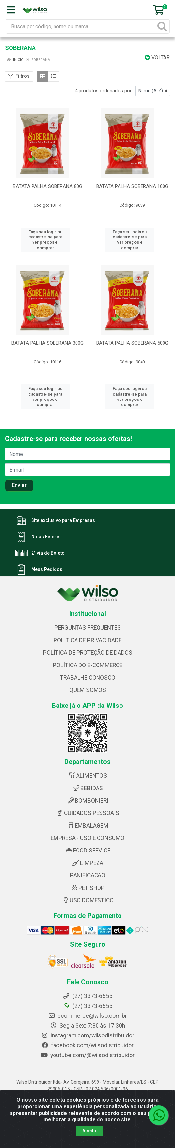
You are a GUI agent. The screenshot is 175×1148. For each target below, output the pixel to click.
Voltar (157, 57)
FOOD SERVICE (87, 840)
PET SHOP (87, 877)
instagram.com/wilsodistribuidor (87, 1024)
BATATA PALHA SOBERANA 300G (47, 338)
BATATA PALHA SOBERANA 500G (132, 338)
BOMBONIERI (87, 790)
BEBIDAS (87, 777)
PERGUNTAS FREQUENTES (88, 617)
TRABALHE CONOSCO (87, 667)
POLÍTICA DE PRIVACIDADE (87, 629)
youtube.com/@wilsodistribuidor (88, 1044)
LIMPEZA (87, 852)
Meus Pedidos (46, 559)
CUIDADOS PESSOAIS (87, 802)
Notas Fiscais (46, 526)
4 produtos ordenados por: (104, 90)
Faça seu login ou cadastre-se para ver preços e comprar (45, 237)
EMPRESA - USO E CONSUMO (87, 827)
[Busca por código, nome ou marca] (81, 26)
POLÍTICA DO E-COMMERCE (87, 654)
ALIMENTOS (87, 765)
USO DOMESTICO (87, 890)
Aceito (89, 1130)
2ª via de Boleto (48, 542)
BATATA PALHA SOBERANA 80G (47, 186)
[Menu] (11, 10)
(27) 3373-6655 (87, 995)
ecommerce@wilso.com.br (87, 1005)
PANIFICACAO (87, 865)
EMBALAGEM (87, 815)
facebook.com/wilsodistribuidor (87, 1034)
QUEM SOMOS (87, 679)
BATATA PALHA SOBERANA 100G (132, 186)
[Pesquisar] (162, 26)
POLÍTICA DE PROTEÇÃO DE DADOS (87, 642)
